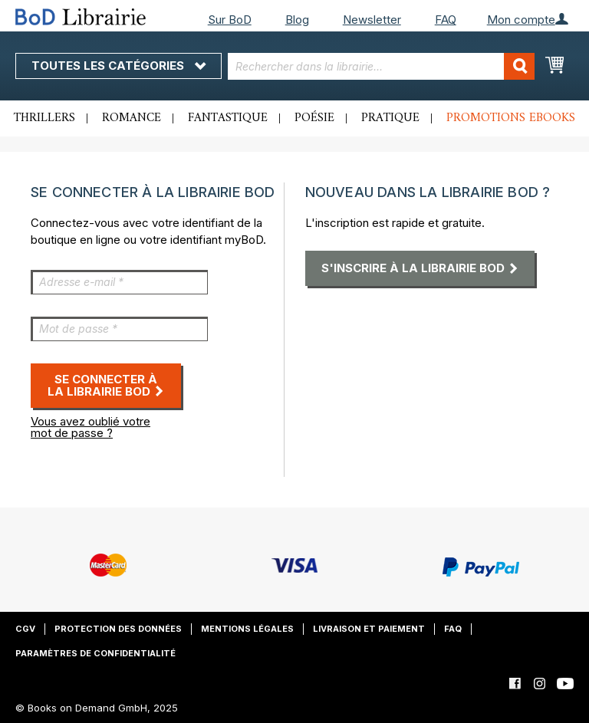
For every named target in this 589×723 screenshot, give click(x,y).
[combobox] (381, 66)
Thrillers (44, 118)
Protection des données (118, 628)
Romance (131, 118)
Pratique (390, 118)
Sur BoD (230, 19)
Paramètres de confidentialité (95, 653)
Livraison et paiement (369, 628)
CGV (25, 628)
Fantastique (228, 118)
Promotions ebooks (510, 118)
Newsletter (372, 19)
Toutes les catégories (118, 65)
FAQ (445, 19)
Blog (297, 19)
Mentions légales (247, 628)
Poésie (314, 118)
